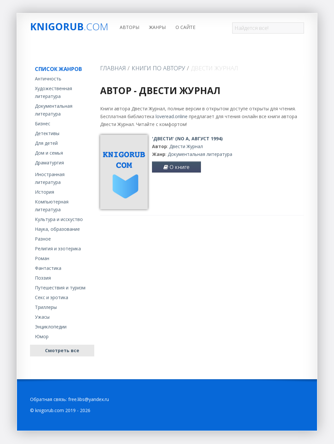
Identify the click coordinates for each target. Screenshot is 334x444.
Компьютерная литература (51, 206)
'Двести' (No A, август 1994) (187, 138)
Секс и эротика (51, 297)
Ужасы (42, 317)
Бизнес (42, 123)
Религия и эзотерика (58, 248)
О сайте (185, 27)
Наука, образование (57, 229)
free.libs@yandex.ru (88, 399)
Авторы (129, 27)
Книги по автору (158, 68)
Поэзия (43, 278)
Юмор (42, 336)
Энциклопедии (51, 327)
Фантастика (48, 268)
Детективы (47, 133)
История (44, 192)
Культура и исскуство (59, 219)
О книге (176, 167)
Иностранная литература (50, 178)
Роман (42, 258)
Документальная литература (53, 110)
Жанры (157, 27)
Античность (48, 79)
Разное (43, 239)
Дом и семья (49, 153)
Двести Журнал (186, 146)
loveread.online (172, 116)
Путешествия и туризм (60, 287)
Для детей (46, 143)
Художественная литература (53, 92)
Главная (113, 68)
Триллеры (46, 307)
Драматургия (49, 163)
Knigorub (69, 26)
